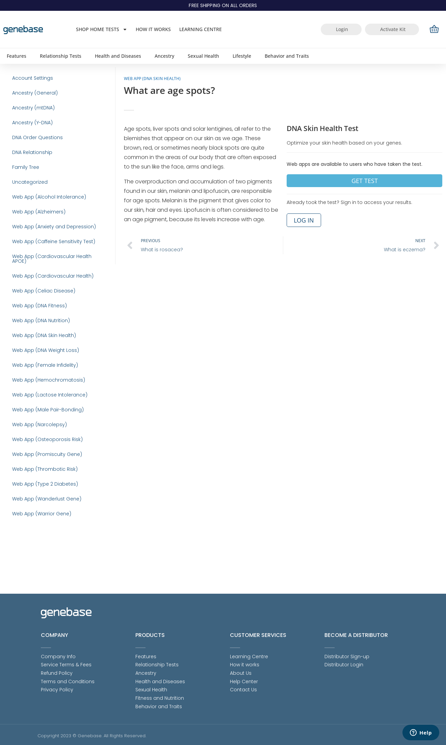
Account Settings (27, 79)
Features (16, 56)
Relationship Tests (60, 56)
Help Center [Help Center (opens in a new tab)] (244, 679)
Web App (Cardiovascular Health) (47, 298)
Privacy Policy (57, 688)
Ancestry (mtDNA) (28, 112)
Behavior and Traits (287, 56)
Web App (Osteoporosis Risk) (42, 484)
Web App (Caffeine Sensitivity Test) (48, 264)
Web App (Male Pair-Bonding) (43, 450)
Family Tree (20, 180)
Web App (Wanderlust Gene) (41, 551)
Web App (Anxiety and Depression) (49, 248)
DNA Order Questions (32, 146)
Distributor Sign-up (346, 653)
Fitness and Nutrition (159, 697)
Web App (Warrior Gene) (36, 568)
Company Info (58, 653)
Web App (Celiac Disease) (38, 315)
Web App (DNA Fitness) (34, 332)
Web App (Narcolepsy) (34, 467)
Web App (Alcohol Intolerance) (44, 214)
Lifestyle (242, 56)
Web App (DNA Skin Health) (39, 366)
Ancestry (164, 56)
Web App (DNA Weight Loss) (40, 383)
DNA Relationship (27, 163)
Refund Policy (57, 671)
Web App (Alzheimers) (33, 231)
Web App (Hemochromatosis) (43, 416)
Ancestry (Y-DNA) (27, 129)
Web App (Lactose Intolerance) (44, 433)
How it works (153, 29)
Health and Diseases (118, 56)
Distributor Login (343, 662)
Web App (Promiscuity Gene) (42, 501)
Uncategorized (25, 197)
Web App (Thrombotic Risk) (40, 518)
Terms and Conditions (68, 679)
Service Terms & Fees (66, 662)
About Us (241, 671)
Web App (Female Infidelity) (40, 399)
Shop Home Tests (101, 29)
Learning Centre (200, 29)
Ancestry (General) (30, 96)
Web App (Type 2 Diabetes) (40, 535)
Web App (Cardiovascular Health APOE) (54, 281)
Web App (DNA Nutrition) (36, 349)
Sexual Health (203, 56)
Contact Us (243, 688)
